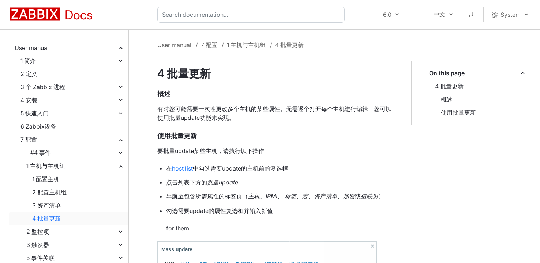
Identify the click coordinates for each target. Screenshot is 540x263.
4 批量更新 (46, 218)
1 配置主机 (45, 179)
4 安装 (28, 100)
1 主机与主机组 (45, 165)
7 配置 (28, 139)
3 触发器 (37, 244)
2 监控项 (37, 231)
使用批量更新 (458, 112)
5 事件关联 (40, 258)
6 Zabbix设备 (38, 126)
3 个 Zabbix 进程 (42, 87)
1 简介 (28, 60)
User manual (32, 48)
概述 (447, 99)
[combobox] (252, 15)
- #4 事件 (38, 152)
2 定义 (28, 73)
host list (182, 168)
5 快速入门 (34, 113)
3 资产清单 (46, 205)
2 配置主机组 (49, 192)
